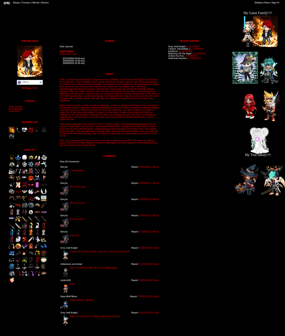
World (35, 2)
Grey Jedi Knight (69, 248)
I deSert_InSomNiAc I (179, 49)
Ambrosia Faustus (177, 58)
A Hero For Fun (176, 56)
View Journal (66, 46)
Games (45, 2)
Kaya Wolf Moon (68, 296)
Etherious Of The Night (179, 53)
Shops (16, 2)
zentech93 (65, 280)
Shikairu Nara (262, 2)
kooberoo (173, 51)
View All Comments (69, 161)
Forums (26, 2)
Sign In (275, 2)
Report (134, 167)
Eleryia (64, 167)
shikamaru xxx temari (71, 264)
